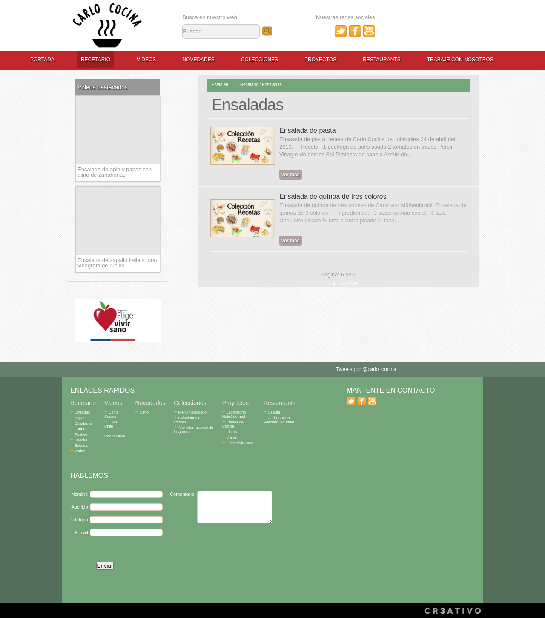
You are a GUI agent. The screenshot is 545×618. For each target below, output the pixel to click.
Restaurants (381, 60)
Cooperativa (114, 429)
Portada (42, 60)
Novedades (198, 60)
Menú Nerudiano (190, 412)
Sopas (78, 418)
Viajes (229, 437)
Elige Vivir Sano (237, 443)
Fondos (78, 429)
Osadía (272, 412)
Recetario (95, 60)
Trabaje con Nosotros (460, 60)
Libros (229, 432)
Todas (352, 284)
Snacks (78, 440)
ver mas (290, 175)
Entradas (80, 412)
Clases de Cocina (233, 424)
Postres (79, 434)
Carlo (142, 412)
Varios (77, 451)
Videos (146, 60)
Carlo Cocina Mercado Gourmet (279, 420)
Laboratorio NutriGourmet (234, 414)
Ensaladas (272, 84)
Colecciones (259, 60)
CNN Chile (115, 422)
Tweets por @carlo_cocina (366, 369)
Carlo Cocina (111, 414)
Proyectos (320, 60)
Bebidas (79, 445)
